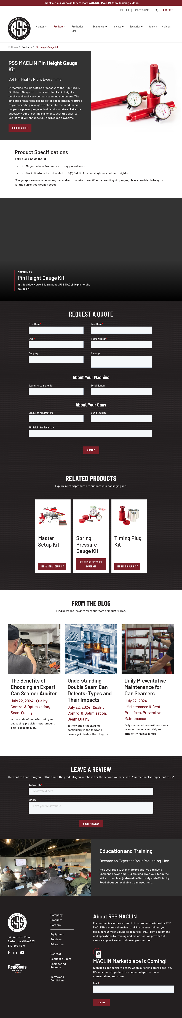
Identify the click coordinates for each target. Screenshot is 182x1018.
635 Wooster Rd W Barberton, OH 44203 (21, 939)
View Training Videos (125, 2)
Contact (168, 10)
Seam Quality (22, 712)
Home (13, 47)
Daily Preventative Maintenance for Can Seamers (145, 686)
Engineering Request (58, 965)
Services (116, 26)
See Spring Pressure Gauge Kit (91, 564)
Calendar (166, 26)
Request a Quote (20, 128)
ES (127, 10)
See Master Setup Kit (52, 566)
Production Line (77, 28)
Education (135, 26)
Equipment (98, 26)
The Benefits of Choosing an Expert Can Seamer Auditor (34, 686)
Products (58, 26)
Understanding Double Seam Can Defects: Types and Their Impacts (90, 690)
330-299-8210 (142, 10)
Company (41, 26)
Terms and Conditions (57, 978)
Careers (55, 924)
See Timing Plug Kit (127, 566)
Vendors (153, 26)
